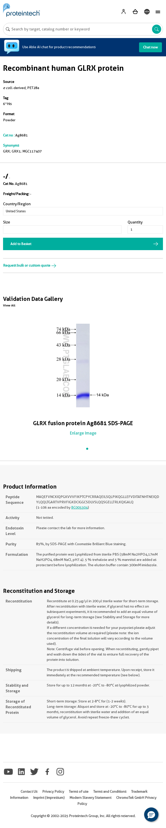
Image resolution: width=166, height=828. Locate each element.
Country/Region (17, 204)
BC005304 (79, 507)
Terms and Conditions (109, 791)
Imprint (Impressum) (49, 798)
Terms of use (78, 791)
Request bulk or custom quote (29, 265)
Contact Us (29, 791)
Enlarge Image (83, 433)
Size (6, 222)
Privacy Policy (53, 791)
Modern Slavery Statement (90, 798)
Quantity (135, 222)
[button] (151, 814)
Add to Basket (20, 244)
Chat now (150, 47)
